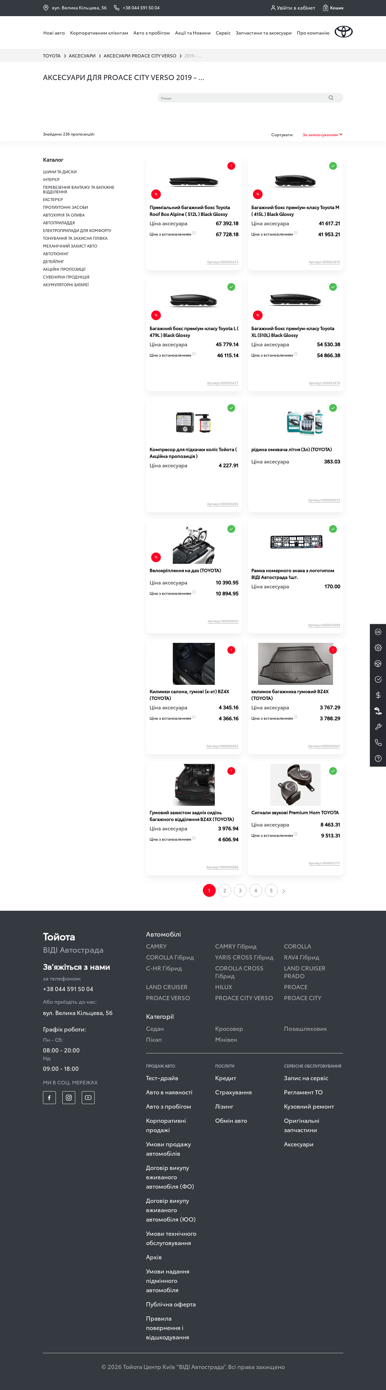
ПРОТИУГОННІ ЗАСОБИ (65, 207)
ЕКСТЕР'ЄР (53, 199)
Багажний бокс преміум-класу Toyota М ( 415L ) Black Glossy (295, 210)
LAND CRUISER (167, 986)
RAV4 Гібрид (301, 957)
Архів (154, 1257)
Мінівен (226, 1039)
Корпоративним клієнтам (99, 32)
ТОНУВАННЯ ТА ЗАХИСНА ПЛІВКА (75, 238)
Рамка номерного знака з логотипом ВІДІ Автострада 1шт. (292, 573)
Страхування (233, 1092)
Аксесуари (299, 1144)
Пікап (154, 1039)
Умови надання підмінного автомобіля (168, 1280)
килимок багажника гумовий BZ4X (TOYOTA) (290, 694)
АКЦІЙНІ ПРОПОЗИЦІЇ (64, 269)
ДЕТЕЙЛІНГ (53, 261)
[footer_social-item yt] (88, 1097)
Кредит (225, 1077)
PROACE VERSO (168, 997)
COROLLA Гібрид (170, 957)
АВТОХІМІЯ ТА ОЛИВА (64, 215)
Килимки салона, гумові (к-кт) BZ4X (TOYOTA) (189, 694)
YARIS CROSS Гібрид (244, 957)
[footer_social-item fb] (49, 1097)
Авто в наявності (169, 1092)
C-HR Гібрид (164, 968)
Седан (155, 1028)
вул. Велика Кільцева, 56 (75, 7)
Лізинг (224, 1106)
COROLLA (297, 946)
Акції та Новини (193, 32)
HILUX (223, 986)
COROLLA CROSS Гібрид (239, 971)
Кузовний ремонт (309, 1106)
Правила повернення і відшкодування (167, 1327)
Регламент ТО (303, 1092)
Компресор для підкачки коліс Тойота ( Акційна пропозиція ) (193, 452)
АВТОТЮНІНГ (55, 253)
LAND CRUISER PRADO (305, 971)
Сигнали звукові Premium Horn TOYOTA (295, 812)
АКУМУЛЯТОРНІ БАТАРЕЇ (66, 284)
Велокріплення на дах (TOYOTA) (185, 570)
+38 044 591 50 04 (68, 988)
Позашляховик (305, 1028)
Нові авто (54, 32)
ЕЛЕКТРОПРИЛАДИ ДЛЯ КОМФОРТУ (77, 230)
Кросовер (229, 1028)
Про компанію (313, 32)
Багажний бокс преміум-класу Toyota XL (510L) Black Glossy (292, 331)
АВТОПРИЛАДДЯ (59, 222)
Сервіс (223, 32)
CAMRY (156, 946)
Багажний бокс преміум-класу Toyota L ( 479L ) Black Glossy (194, 331)
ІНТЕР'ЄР (51, 179)
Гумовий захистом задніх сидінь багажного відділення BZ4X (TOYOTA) (192, 815)
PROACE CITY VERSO (244, 997)
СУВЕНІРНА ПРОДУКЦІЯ (66, 276)
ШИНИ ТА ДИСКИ (60, 171)
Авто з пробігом (151, 32)
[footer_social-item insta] (68, 1097)
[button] (333, 8)
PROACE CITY (302, 997)
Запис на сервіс (306, 1077)
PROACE (296, 986)
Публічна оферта (171, 1304)
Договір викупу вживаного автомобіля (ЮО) (171, 1209)
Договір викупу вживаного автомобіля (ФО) (170, 1176)
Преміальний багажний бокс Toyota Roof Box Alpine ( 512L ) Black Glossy (190, 210)
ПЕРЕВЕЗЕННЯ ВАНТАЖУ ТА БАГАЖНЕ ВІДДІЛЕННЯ (78, 189)
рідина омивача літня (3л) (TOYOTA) (291, 449)
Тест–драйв (162, 1077)
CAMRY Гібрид (235, 946)
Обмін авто (231, 1120)
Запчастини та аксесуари (264, 32)
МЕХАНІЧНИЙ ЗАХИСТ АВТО (70, 246)
